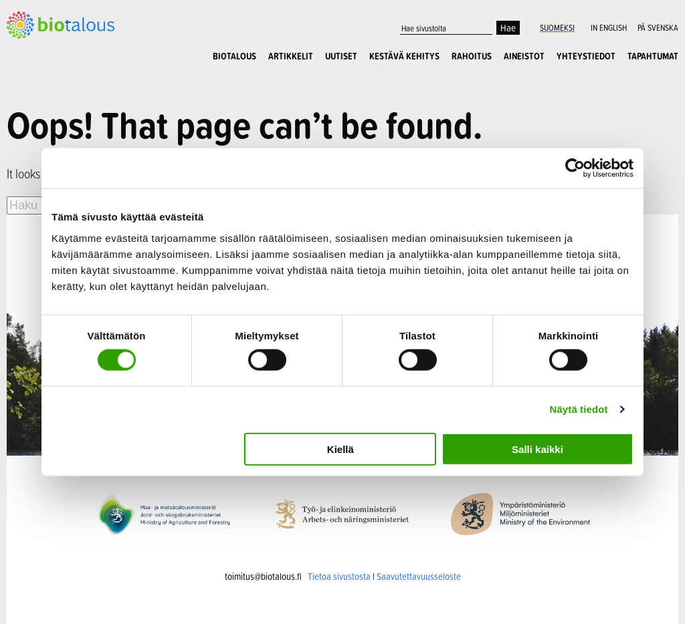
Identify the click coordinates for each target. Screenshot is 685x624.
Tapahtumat (652, 56)
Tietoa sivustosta (339, 574)
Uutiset (341, 56)
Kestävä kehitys (404, 56)
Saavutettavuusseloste (419, 574)
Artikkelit (290, 56)
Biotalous (234, 56)
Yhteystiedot (586, 56)
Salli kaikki (537, 448)
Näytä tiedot (579, 409)
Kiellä (340, 448)
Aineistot (524, 56)
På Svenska (658, 27)
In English (609, 27)
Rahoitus (472, 56)
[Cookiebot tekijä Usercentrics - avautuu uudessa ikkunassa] (574, 168)
